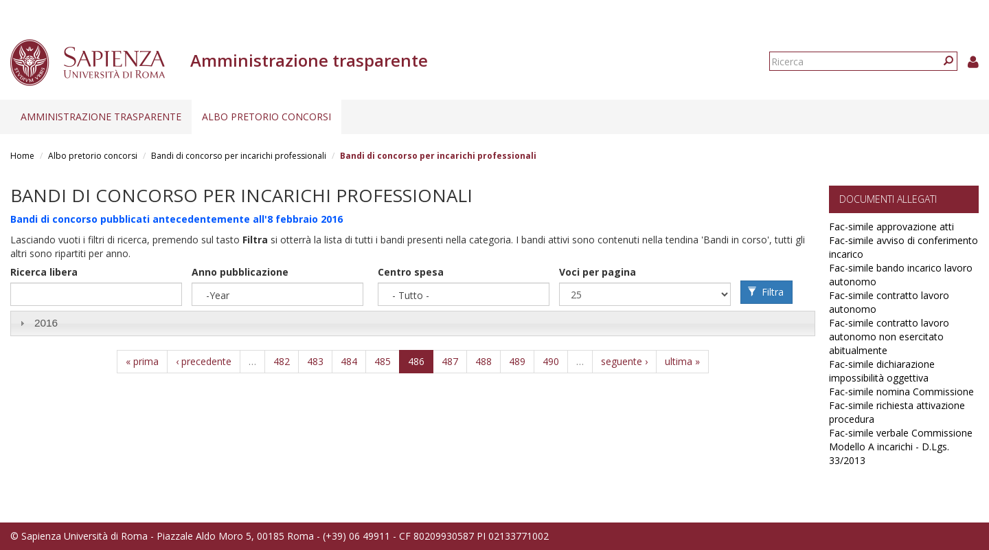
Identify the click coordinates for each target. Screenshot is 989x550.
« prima (142, 361)
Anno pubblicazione (240, 271)
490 (551, 361)
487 (450, 361)
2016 (46, 323)
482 (281, 361)
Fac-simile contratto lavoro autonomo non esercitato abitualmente (889, 336)
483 (315, 361)
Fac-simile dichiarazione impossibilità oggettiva (882, 371)
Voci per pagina (597, 271)
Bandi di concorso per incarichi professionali (238, 156)
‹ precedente (203, 361)
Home (22, 156)
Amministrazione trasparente (101, 116)
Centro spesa (411, 271)
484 (349, 361)
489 (517, 361)
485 (382, 361)
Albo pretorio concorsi (266, 116)
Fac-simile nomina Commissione (901, 391)
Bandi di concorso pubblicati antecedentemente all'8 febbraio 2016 (176, 219)
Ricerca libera (44, 271)
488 (483, 361)
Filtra (765, 291)
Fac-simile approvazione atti (891, 226)
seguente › (624, 361)
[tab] (412, 323)
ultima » (682, 361)
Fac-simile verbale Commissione (901, 432)
